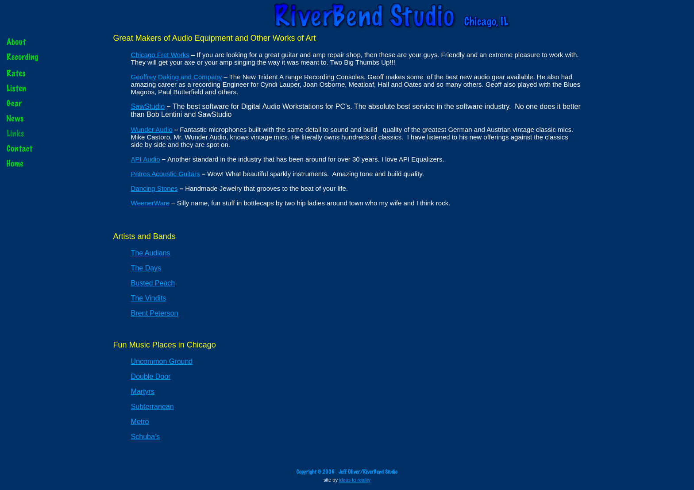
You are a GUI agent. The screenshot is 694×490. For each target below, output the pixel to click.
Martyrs (142, 391)
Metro (140, 421)
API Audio (145, 159)
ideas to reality (354, 479)
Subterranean (152, 406)
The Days (146, 268)
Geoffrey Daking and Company (176, 77)
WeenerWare (150, 203)
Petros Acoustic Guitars (165, 173)
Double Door (151, 376)
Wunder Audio (152, 129)
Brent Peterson (154, 313)
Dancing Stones (154, 188)
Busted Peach (153, 283)
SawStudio (148, 106)
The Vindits (148, 298)
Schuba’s (145, 436)
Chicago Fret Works (160, 54)
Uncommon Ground (162, 361)
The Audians (150, 253)
